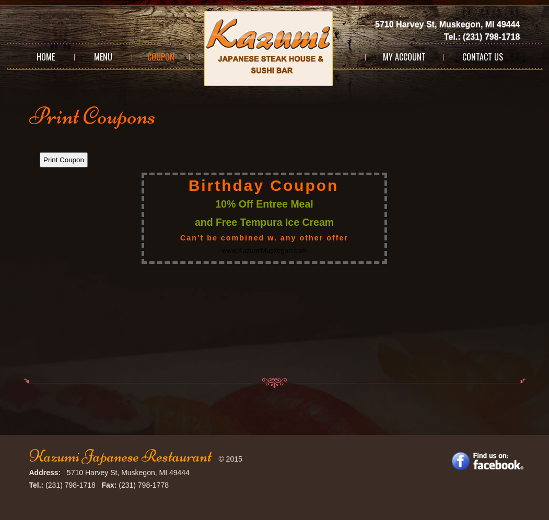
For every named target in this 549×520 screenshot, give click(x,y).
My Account (404, 57)
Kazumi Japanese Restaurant (120, 456)
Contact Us (482, 57)
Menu (103, 57)
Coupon (160, 57)
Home (46, 57)
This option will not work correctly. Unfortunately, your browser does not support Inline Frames (274, 254)
